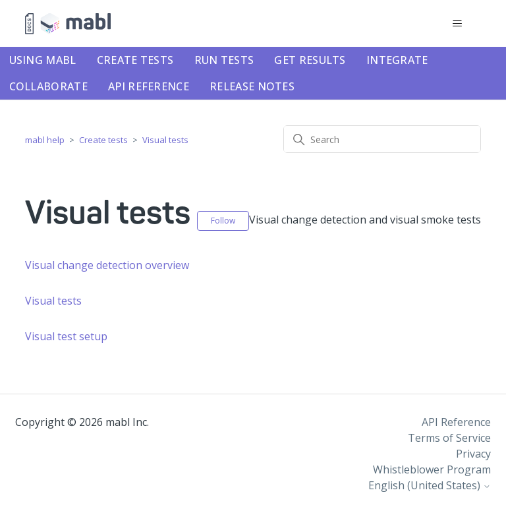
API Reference (148, 86)
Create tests (135, 60)
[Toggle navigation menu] (457, 23)
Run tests (224, 60)
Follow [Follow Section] (223, 220)
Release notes (252, 86)
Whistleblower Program (432, 469)
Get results (309, 60)
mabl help (45, 140)
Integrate (397, 60)
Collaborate (48, 86)
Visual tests (165, 140)
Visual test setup (66, 336)
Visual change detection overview (107, 265)
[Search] (382, 139)
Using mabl (42, 60)
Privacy (473, 453)
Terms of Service (449, 438)
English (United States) (429, 485)
